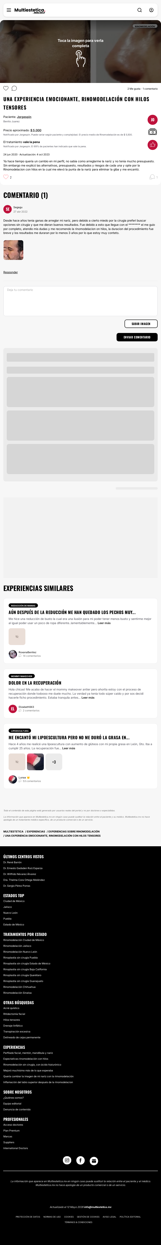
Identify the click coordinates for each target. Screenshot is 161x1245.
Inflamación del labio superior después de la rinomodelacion (38, 1082)
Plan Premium (11, 1130)
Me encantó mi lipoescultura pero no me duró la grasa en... (69, 737)
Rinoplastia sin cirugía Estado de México (26, 963)
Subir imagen (141, 323)
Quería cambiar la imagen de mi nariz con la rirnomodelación (38, 1076)
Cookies (69, 1216)
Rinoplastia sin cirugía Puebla (20, 957)
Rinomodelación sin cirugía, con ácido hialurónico (32, 1064)
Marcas (7, 1136)
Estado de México (13, 924)
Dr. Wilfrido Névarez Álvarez (19, 874)
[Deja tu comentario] (80, 301)
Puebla (7, 918)
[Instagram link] (67, 1161)
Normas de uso (52, 1216)
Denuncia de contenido (17, 1109)
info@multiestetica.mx (97, 1207)
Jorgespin (24, 117)
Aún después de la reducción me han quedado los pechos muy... (72, 612)
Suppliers (8, 1142)
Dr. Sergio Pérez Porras (16, 885)
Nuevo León (10, 912)
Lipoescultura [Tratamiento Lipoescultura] (20, 731)
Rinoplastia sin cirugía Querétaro (22, 975)
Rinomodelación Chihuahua (19, 986)
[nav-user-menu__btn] (151, 10)
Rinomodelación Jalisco (17, 945)
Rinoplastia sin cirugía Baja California (25, 969)
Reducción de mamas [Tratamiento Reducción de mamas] (23, 605)
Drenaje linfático (13, 1025)
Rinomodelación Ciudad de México (23, 940)
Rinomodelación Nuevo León (20, 951)
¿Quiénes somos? (13, 1097)
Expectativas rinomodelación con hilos (25, 1058)
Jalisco (7, 906)
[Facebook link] (80, 1161)
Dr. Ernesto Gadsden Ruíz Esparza (23, 868)
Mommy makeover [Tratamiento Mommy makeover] (21, 676)
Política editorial (130, 1216)
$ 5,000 (35, 130)
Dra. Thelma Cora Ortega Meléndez (24, 879)
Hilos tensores (11, 1019)
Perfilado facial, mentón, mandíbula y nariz (28, 1052)
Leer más (104, 623)
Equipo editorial (12, 1103)
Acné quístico (11, 1008)
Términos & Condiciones (78, 1222)
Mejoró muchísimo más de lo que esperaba (28, 1070)
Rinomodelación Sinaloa (17, 992)
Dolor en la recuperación (35, 683)
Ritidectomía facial (14, 1013)
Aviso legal (109, 1216)
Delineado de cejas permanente (21, 1037)
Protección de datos (28, 1216)
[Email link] (94, 1161)
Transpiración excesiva (16, 1031)
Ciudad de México (14, 901)
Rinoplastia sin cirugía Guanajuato (23, 981)
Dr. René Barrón (12, 862)
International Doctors (15, 1148)
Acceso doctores (13, 1124)
